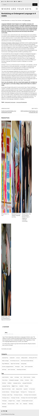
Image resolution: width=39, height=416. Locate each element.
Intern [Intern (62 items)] (32, 380)
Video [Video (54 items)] (17, 403)
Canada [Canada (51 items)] (33, 377)
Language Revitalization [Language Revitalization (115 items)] (27, 383)
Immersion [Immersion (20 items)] (27, 380)
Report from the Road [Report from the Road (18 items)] (15, 363)
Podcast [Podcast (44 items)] (26, 386)
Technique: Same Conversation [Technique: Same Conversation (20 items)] (30, 394)
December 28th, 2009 (8, 334)
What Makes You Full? (6, 214)
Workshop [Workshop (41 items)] (31, 403)
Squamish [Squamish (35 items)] (26, 388)
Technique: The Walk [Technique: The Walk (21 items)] (15, 397)
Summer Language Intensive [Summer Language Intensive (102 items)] (7, 366)
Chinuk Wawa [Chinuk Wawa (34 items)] (4, 380)
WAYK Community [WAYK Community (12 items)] (11, 369)
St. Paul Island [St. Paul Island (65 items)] (32, 388)
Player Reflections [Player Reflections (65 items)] (5, 363)
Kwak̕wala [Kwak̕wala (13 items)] (9, 383)
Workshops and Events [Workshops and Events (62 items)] (21, 369)
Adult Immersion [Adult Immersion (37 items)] (5, 377)
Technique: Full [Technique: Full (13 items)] (24, 391)
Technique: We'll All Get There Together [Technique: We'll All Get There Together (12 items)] (29, 397)
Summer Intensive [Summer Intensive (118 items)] (5, 391)
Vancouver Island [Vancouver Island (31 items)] (11, 403)
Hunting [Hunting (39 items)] (21, 380)
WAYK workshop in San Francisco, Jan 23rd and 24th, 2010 (29, 111)
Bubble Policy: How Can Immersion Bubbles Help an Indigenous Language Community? (27, 217)
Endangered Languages (10, 102)
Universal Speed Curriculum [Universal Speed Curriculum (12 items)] (27, 400)
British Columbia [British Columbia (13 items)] (27, 377)
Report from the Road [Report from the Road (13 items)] (6, 388)
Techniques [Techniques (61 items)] (17, 366)
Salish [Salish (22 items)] (13, 388)
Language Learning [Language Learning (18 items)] (17, 383)
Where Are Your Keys (16, 9)
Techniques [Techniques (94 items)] (4, 400)
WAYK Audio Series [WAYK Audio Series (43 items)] (29, 366)
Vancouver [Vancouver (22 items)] (4, 403)
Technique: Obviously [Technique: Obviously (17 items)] (18, 394)
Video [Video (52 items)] (22, 366)
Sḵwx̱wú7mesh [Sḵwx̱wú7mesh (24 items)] (19, 388)
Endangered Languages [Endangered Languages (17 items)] (14, 380)
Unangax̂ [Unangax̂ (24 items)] (18, 400)
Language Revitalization (21, 102)
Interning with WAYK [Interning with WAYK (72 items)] (33, 357)
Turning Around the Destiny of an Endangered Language (8, 111)
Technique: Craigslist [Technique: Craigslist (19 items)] (15, 391)
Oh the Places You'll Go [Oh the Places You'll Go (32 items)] (14, 360)
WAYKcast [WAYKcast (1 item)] (4, 369)
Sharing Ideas (27, 20)
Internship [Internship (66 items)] (4, 383)
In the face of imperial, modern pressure (10, 42)
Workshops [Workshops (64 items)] (4, 406)
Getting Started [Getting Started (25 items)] (24, 357)
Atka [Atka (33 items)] (21, 377)
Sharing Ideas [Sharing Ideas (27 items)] (23, 363)
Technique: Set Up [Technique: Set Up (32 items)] (5, 397)
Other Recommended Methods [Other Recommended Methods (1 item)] (27, 360)
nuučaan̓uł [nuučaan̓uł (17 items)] (21, 386)
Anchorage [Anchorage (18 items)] (16, 377)
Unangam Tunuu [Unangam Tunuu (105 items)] (11, 400)
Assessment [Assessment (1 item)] (12, 357)
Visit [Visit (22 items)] (20, 403)
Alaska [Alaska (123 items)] (11, 377)
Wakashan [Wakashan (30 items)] (25, 403)
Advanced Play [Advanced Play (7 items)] (5, 357)
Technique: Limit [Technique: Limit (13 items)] (31, 391)
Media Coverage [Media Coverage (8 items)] (5, 360)
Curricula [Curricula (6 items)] (18, 357)
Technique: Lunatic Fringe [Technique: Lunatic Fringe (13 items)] (7, 394)
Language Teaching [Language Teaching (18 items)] (6, 386)
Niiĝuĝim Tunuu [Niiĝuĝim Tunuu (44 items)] (15, 386)
